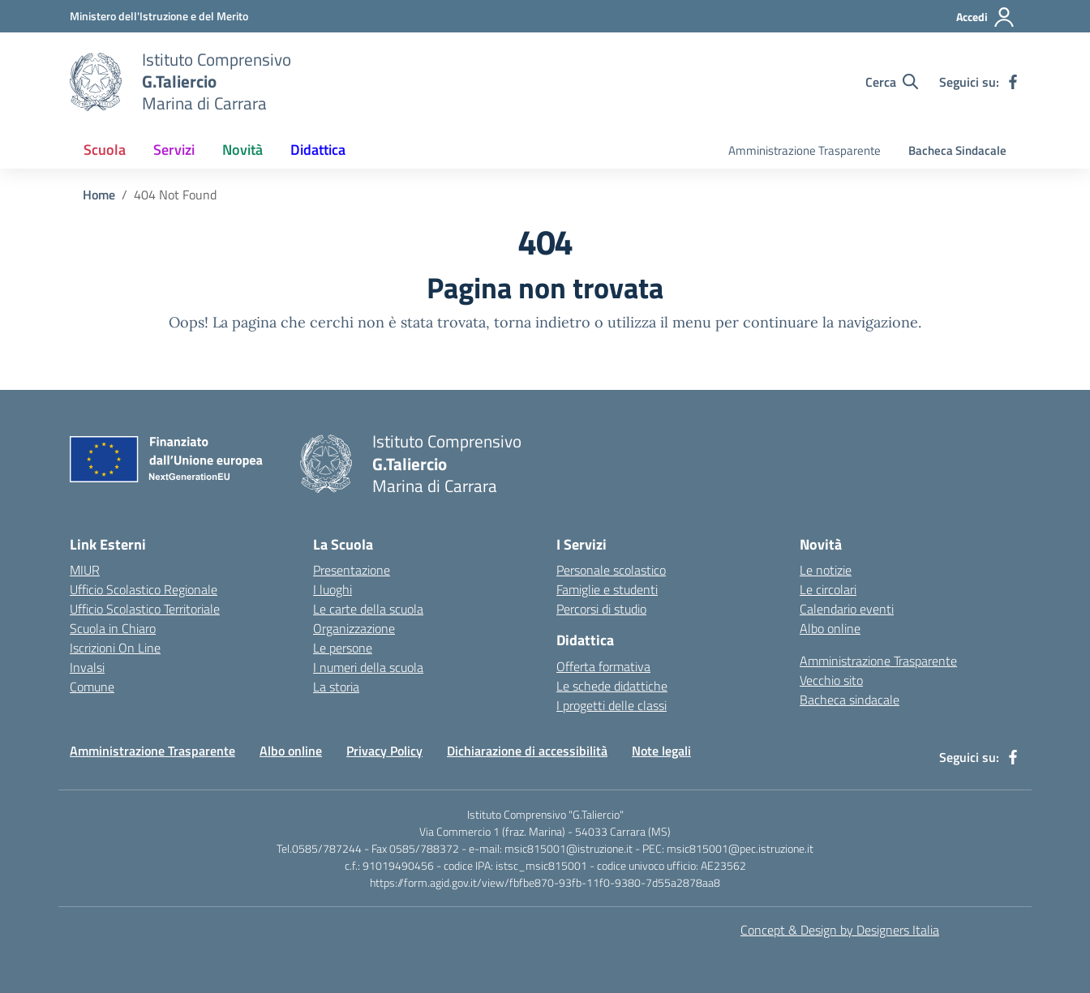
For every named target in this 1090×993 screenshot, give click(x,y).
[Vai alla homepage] (96, 82)
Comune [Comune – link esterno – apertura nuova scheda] (92, 686)
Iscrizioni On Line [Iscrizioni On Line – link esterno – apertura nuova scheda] (115, 647)
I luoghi (332, 589)
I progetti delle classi (611, 705)
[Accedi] (985, 17)
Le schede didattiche (611, 686)
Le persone (342, 647)
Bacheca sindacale (849, 699)
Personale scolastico (611, 570)
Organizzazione (354, 628)
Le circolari (828, 589)
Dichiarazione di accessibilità (527, 750)
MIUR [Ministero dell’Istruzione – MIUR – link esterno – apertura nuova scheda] (85, 570)
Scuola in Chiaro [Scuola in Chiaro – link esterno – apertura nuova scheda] (113, 628)
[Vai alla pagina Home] (99, 194)
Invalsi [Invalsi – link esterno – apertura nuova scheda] (87, 667)
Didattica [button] (317, 150)
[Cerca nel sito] (891, 81)
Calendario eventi (847, 608)
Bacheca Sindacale (957, 150)
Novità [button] (242, 150)
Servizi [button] (174, 150)
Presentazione (351, 570)
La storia (336, 686)
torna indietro (542, 322)
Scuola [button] (105, 150)
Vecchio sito (831, 680)
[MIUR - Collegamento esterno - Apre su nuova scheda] (159, 15)
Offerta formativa (603, 666)
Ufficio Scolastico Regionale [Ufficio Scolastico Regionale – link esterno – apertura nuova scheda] (143, 589)
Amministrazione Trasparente (804, 150)
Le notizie (826, 570)
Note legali (661, 750)
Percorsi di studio (601, 608)
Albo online (830, 628)
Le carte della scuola (368, 608)
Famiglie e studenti (607, 589)
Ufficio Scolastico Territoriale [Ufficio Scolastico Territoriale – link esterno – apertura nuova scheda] (145, 608)
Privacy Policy (384, 750)
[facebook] (1013, 82)
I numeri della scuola (368, 667)
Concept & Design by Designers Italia (839, 929)
